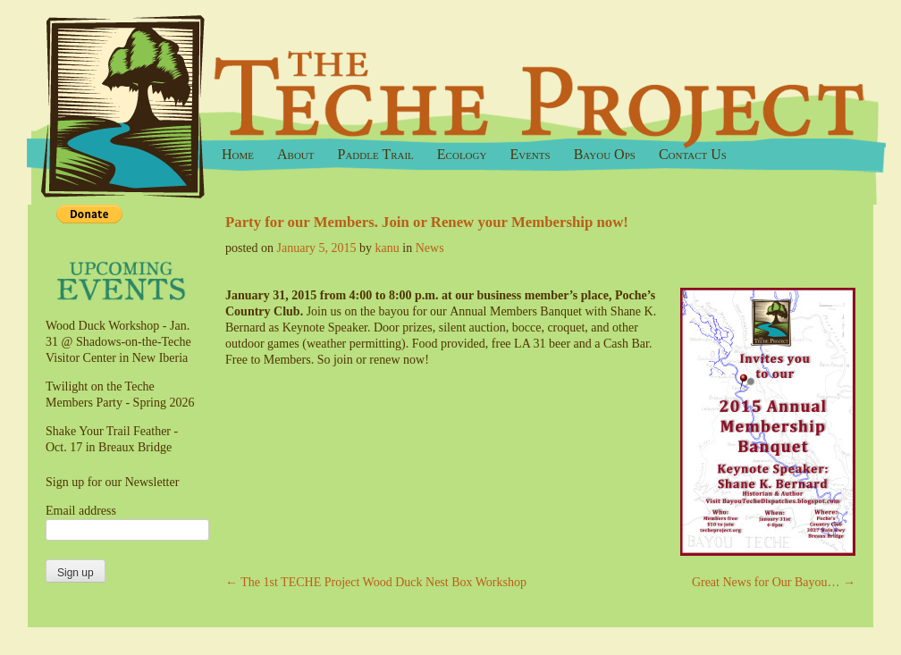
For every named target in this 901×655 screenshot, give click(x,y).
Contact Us (693, 154)
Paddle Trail (376, 154)
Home (238, 154)
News (430, 248)
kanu (387, 248)
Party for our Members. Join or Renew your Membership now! (426, 222)
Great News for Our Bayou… (773, 582)
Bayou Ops (605, 154)
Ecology (462, 154)
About (296, 154)
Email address (81, 510)
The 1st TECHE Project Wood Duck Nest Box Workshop (375, 582)
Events (529, 154)
